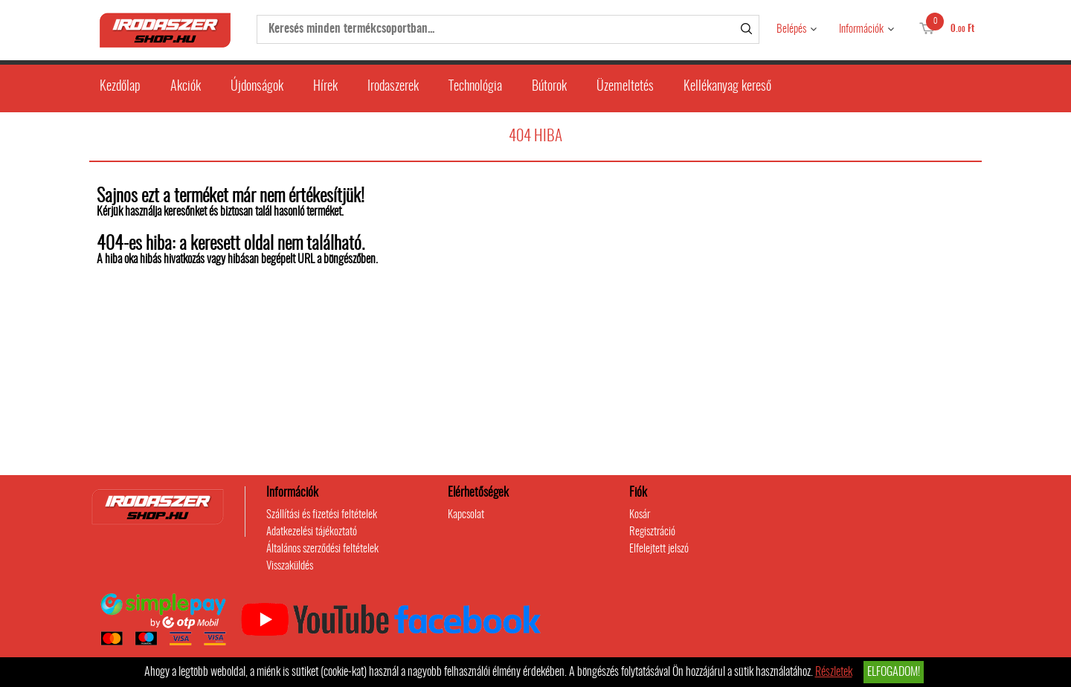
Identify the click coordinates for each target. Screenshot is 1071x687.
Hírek (325, 87)
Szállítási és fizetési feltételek (321, 514)
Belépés (791, 29)
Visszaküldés (289, 566)
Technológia (475, 87)
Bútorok (549, 87)
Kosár (639, 514)
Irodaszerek (393, 87)
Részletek (833, 672)
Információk (861, 29)
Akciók (185, 87)
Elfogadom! (893, 672)
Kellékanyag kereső (727, 87)
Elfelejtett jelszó (659, 549)
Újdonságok (257, 87)
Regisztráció (652, 532)
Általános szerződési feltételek (322, 549)
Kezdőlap (120, 87)
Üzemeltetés (625, 87)
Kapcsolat (466, 514)
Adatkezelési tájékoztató (311, 532)
